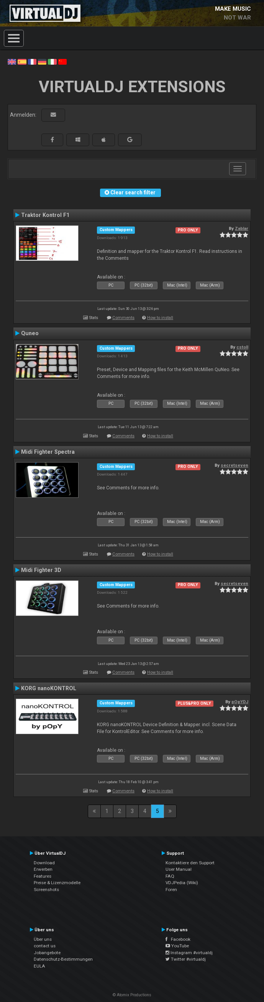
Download (44, 862)
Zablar (241, 228)
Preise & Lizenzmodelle (57, 882)
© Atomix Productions (132, 994)
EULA (39, 966)
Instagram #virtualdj (189, 952)
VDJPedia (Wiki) (182, 882)
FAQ (170, 876)
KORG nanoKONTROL (48, 688)
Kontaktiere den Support (190, 862)
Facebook (178, 939)
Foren (171, 889)
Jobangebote (47, 952)
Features (42, 876)
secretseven (234, 465)
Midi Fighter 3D (41, 570)
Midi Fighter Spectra (48, 452)
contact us (45, 945)
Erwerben (43, 869)
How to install (160, 317)
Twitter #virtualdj (186, 959)
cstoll (242, 347)
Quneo (30, 333)
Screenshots (46, 889)
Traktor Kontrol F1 (45, 215)
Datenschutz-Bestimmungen (63, 959)
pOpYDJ (239, 701)
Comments (123, 317)
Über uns (43, 939)
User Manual (179, 869)
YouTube (177, 945)
